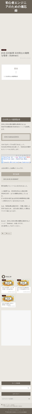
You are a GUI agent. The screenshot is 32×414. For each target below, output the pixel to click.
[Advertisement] (16, 30)
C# (3, 233)
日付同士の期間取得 (11, 76)
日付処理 (4, 49)
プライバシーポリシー (14, 409)
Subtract (9, 233)
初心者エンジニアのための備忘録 (16, 6)
